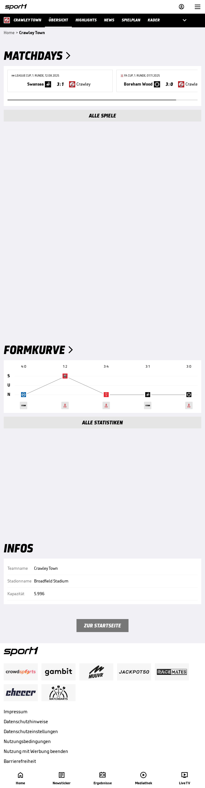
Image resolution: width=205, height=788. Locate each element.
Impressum (16, 712)
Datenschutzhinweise (26, 721)
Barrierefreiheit (20, 761)
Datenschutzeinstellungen (31, 731)
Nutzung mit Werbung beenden (36, 751)
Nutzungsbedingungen (27, 741)
